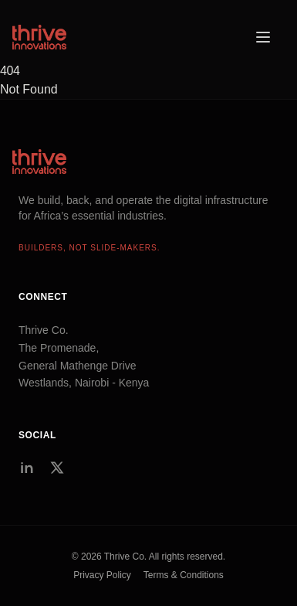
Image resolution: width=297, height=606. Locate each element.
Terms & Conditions (183, 575)
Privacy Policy (102, 575)
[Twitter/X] (57, 467)
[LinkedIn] (26, 467)
